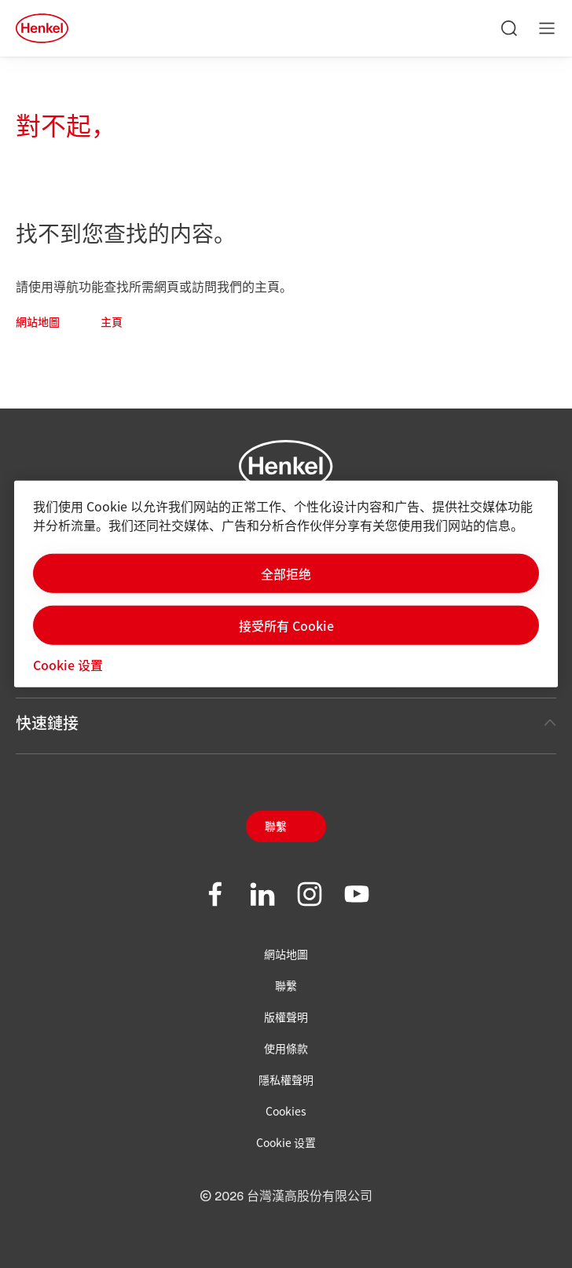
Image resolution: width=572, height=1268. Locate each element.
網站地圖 (38, 322)
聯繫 (276, 827)
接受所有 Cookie (286, 624)
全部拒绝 (286, 572)
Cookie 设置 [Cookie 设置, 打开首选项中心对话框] (68, 664)
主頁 (112, 322)
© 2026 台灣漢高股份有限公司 (286, 1196)
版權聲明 (286, 1016)
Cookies (286, 1111)
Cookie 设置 (286, 1142)
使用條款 (286, 1048)
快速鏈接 (286, 722)
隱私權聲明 (286, 1079)
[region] (286, 583)
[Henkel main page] (42, 28)
